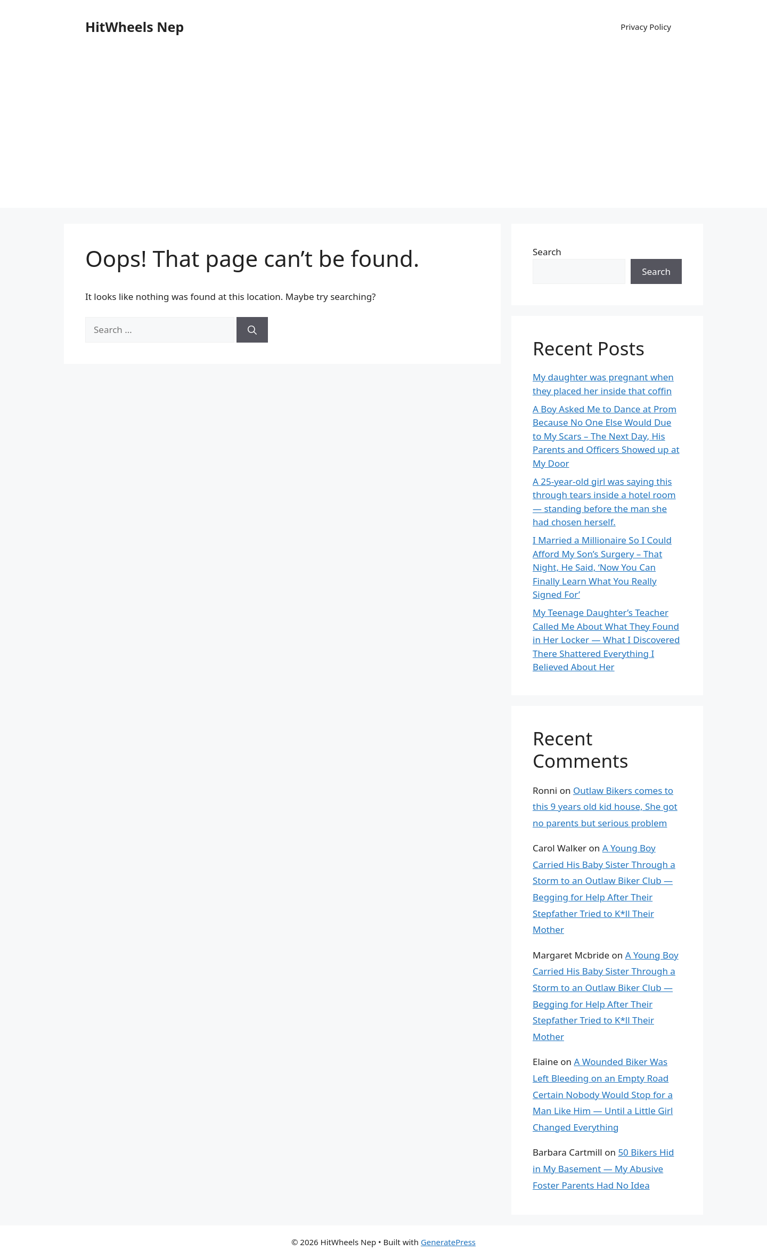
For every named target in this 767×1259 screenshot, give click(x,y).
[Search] (252, 330)
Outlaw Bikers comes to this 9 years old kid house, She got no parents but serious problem (605, 806)
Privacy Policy (646, 26)
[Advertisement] (383, 133)
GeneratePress (448, 1242)
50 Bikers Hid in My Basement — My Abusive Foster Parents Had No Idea (603, 1168)
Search (547, 252)
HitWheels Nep (134, 27)
